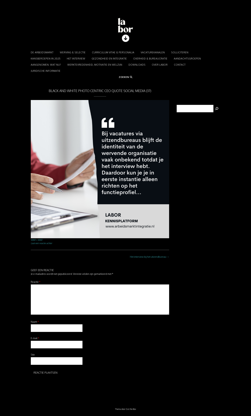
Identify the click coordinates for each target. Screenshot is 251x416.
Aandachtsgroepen (187, 58)
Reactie (35, 281)
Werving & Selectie (73, 52)
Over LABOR (160, 64)
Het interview (76, 58)
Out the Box (131, 409)
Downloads (137, 64)
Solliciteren (179, 52)
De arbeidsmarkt (42, 52)
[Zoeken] (216, 108)
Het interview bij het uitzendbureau (149, 256)
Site (33, 354)
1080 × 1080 (36, 239)
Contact (180, 64)
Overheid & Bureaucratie (150, 58)
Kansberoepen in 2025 (46, 58)
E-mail (35, 338)
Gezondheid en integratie (109, 58)
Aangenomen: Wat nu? (46, 64)
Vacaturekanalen (153, 52)
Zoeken (125, 77)
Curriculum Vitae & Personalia (113, 52)
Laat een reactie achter (41, 243)
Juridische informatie (46, 70)
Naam (35, 321)
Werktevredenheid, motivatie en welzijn (94, 64)
